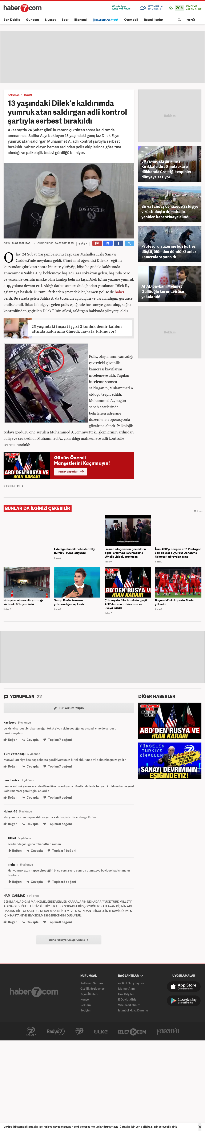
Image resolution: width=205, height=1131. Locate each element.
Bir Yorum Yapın (69, 708)
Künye (84, 999)
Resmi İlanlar (153, 19)
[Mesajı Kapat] (199, 1127)
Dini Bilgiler (126, 994)
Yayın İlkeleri (89, 994)
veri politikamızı (146, 1126)
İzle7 (132, 1031)
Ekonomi (80, 19)
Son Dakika (12, 19)
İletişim (85, 1010)
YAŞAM (28, 95)
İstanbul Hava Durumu (133, 1010)
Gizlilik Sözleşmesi (92, 988)
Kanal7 (31, 1031)
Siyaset (50, 19)
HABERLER (13, 95)
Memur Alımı (127, 988)
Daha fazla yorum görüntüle (68, 940)
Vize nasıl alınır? (129, 1005)
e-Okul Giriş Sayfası (131, 983)
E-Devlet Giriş (127, 999)
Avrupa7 (79, 1031)
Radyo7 (56, 1031)
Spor (65, 19)
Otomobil (131, 19)
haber (119, 291)
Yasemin (168, 1031)
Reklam (85, 1005)
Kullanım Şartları (91, 983)
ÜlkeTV (101, 1031)
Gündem (32, 19)
